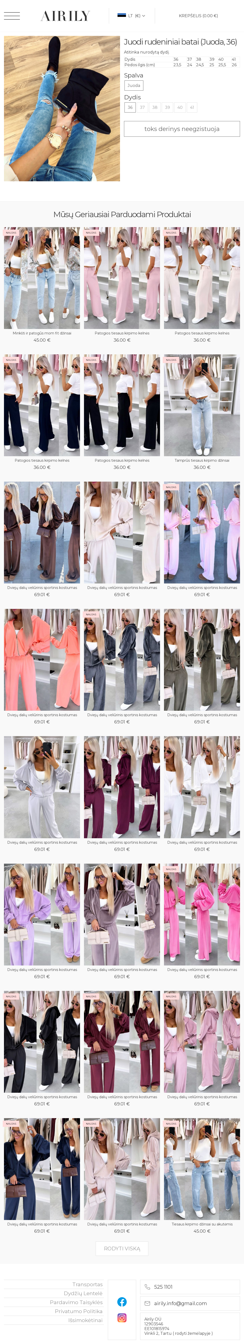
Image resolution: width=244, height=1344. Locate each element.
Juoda (134, 85)
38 (155, 107)
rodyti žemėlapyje (193, 1333)
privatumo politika (79, 1311)
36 (130, 107)
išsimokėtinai (85, 1320)
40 (180, 107)
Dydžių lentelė (83, 1293)
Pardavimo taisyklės (76, 1302)
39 (167, 107)
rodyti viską (122, 1249)
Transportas (87, 1284)
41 (192, 107)
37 (142, 107)
